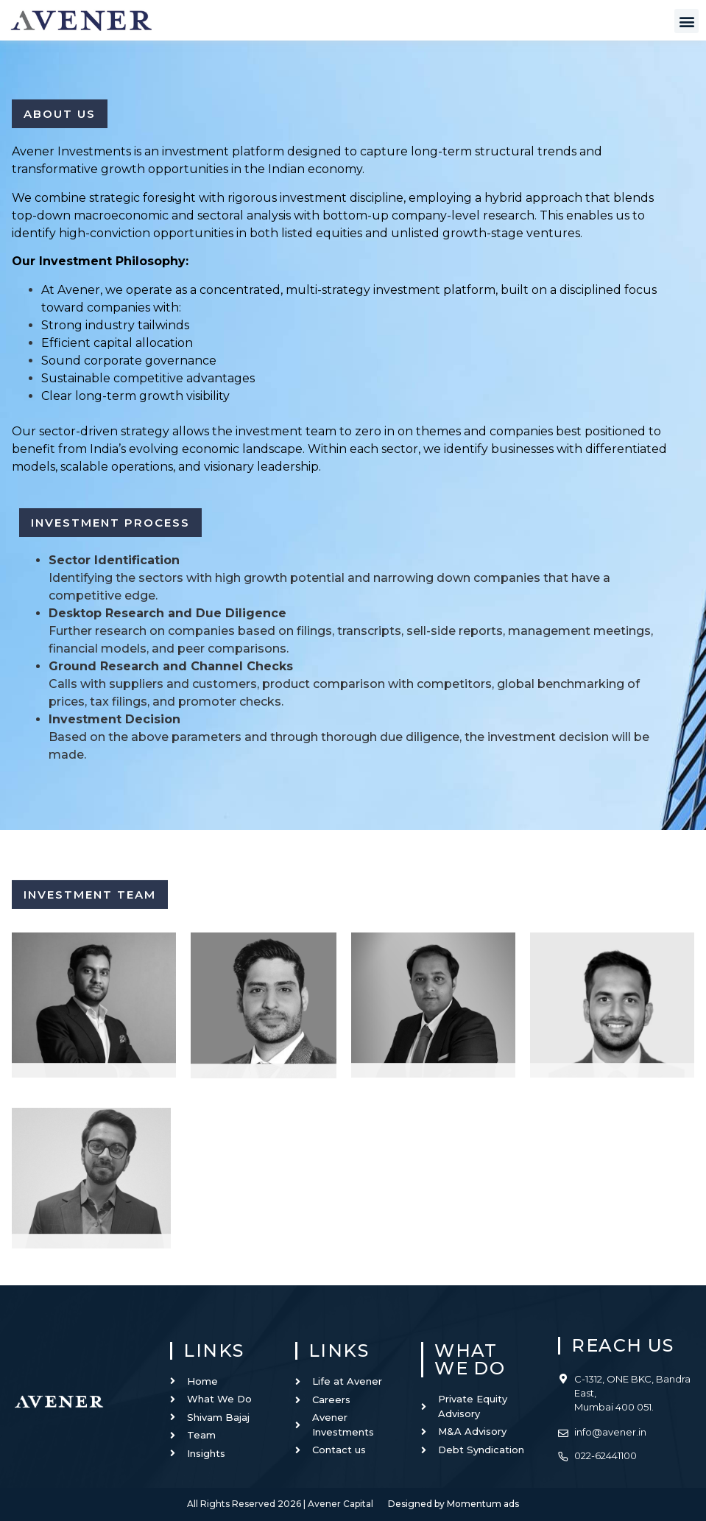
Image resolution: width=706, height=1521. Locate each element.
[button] (686, 21)
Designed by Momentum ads (453, 1503)
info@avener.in (610, 1432)
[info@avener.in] (563, 1430)
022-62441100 (605, 1455)
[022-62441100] (563, 1453)
